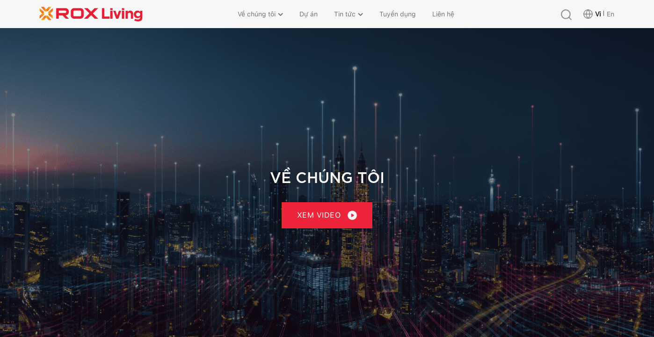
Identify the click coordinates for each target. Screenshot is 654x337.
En (610, 14)
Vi (598, 14)
